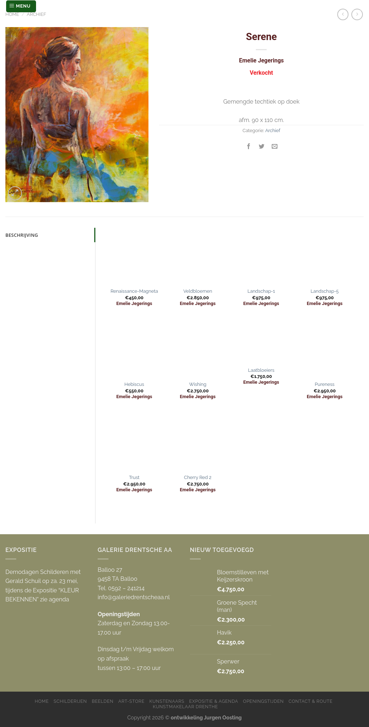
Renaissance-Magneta (134, 291)
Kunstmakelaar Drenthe (185, 706)
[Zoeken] (357, 6)
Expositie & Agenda (213, 701)
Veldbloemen (197, 291)
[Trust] (134, 442)
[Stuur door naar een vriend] (275, 147)
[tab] (50, 235)
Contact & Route (311, 701)
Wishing (197, 384)
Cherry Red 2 (198, 477)
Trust (134, 477)
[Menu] (21, 6)
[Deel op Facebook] (249, 147)
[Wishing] (197, 349)
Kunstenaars (167, 701)
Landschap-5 (325, 291)
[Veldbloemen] (197, 256)
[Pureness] (325, 349)
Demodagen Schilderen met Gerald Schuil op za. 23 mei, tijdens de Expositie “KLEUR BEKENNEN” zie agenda (43, 586)
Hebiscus (134, 384)
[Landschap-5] (325, 256)
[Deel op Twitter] (262, 147)
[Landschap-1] (261, 256)
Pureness (325, 384)
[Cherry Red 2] (197, 442)
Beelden (103, 701)
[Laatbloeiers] (261, 342)
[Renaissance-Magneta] (134, 256)
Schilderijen (70, 701)
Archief (36, 14)
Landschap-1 (261, 291)
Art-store (131, 701)
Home (12, 14)
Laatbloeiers (261, 370)
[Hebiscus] (134, 349)
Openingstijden (263, 701)
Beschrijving (21, 235)
